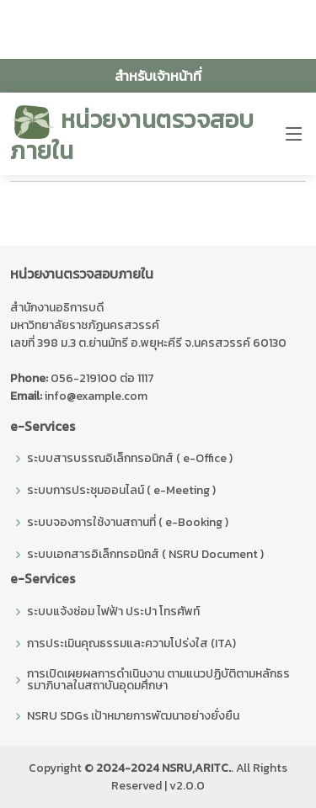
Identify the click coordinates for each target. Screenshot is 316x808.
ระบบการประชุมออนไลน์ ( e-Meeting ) (121, 491)
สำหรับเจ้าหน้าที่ (158, 76)
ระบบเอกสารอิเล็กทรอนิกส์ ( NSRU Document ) (145, 555)
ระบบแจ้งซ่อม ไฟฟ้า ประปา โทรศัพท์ (113, 612)
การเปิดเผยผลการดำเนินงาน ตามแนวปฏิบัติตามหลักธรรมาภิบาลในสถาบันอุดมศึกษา (158, 680)
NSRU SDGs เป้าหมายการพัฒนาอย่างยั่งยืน (133, 716)
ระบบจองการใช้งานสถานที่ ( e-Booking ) (127, 523)
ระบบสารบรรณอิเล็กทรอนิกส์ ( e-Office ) (130, 459)
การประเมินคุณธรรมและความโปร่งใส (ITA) (131, 644)
